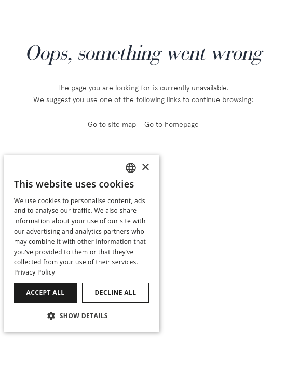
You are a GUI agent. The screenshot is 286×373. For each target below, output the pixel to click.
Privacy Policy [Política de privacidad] (34, 272)
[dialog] (81, 243)
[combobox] (131, 168)
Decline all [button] (116, 292)
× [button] (145, 167)
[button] (81, 315)
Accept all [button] (45, 292)
